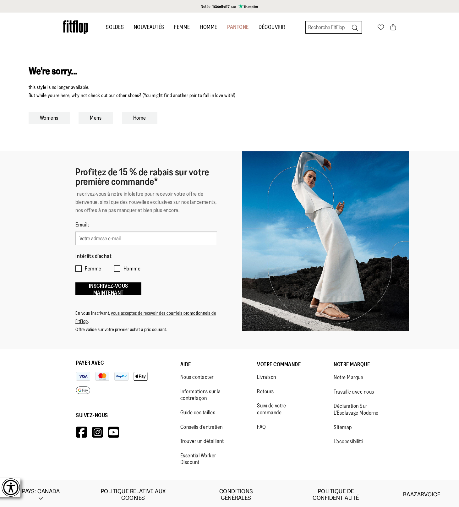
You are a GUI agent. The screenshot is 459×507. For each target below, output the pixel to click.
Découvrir (272, 27)
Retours (265, 388)
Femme (182, 27)
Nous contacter (197, 373)
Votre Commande (279, 361)
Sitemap (343, 424)
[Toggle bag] (393, 27)
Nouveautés (149, 27)
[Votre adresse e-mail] (146, 238)
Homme (208, 27)
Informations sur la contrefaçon (200, 392)
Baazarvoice (421, 491)
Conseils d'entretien (201, 423)
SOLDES (115, 27)
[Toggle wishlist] (381, 27)
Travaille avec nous (354, 388)
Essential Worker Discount (198, 456)
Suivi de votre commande (271, 406)
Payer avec (90, 359)
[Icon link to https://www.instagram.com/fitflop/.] (97, 429)
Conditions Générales (236, 492)
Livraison (266, 373)
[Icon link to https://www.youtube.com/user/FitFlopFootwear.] (113, 429)
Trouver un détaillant (202, 437)
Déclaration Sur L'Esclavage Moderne (356, 406)
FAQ (261, 423)
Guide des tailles (198, 409)
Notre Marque (352, 361)
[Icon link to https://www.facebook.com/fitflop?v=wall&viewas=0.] (81, 429)
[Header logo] (75, 27)
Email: (82, 224)
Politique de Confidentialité (336, 492)
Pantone (238, 27)
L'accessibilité (348, 438)
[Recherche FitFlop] (333, 27)
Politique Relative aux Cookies (133, 492)
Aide (185, 361)
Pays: (41, 492)
